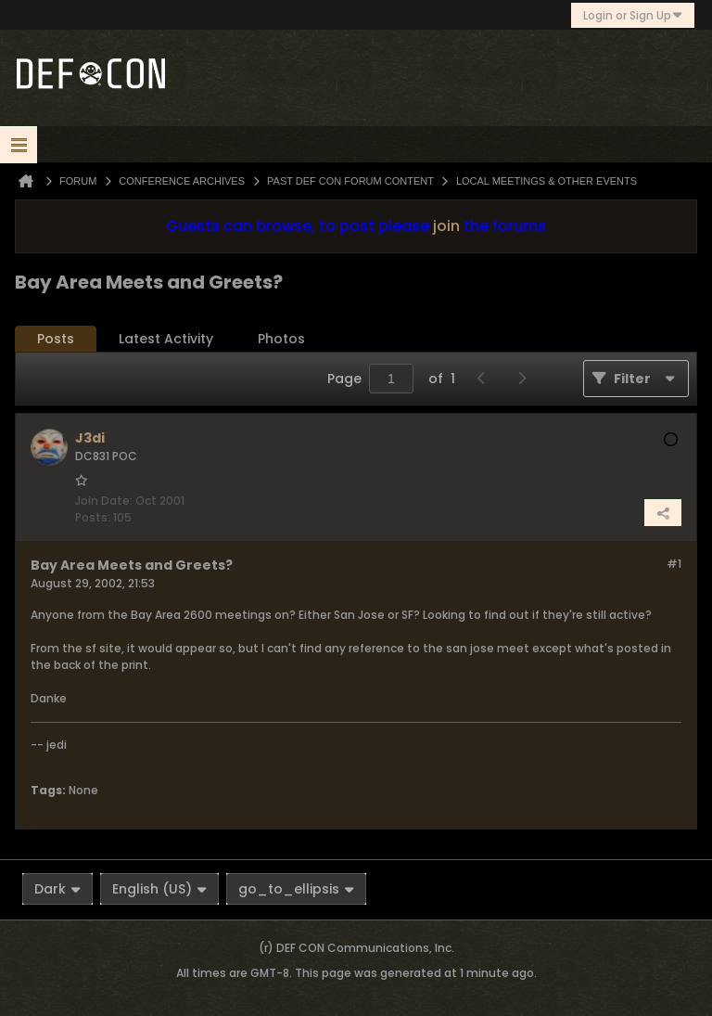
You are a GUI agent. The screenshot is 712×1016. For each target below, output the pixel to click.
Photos (281, 338)
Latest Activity (166, 338)
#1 (674, 564)
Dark (57, 889)
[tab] (55, 339)
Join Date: (104, 500)
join (446, 226)
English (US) (159, 889)
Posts (55, 338)
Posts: (92, 517)
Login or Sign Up (632, 15)
